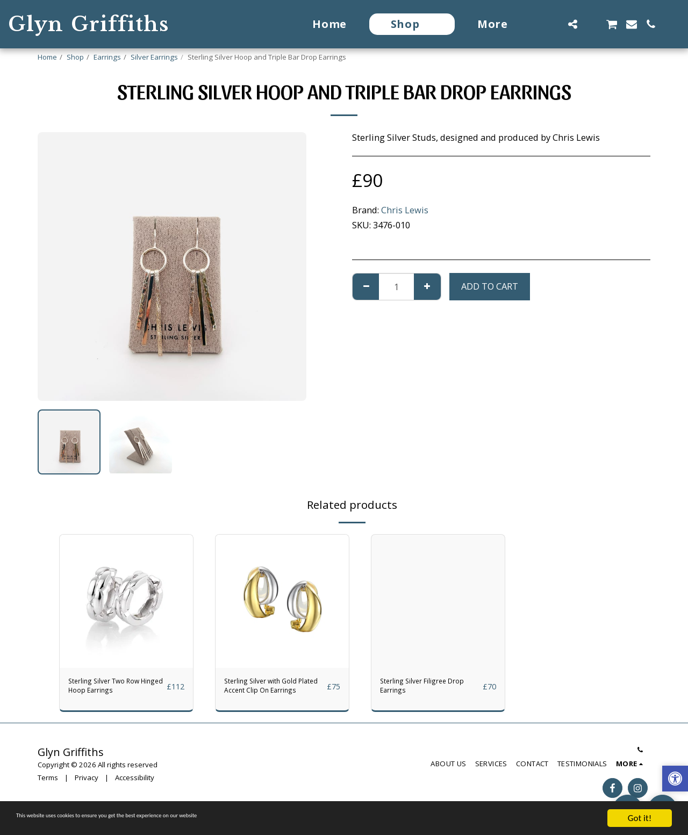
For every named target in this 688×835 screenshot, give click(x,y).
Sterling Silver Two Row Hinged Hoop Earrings (107, 689)
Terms (48, 785)
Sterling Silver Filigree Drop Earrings (426, 689)
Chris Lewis (404, 210)
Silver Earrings (154, 57)
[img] (126, 601)
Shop (75, 57)
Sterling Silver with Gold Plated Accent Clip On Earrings (274, 689)
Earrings (107, 57)
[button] (553, 24)
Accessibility (134, 785)
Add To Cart (489, 286)
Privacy (86, 785)
